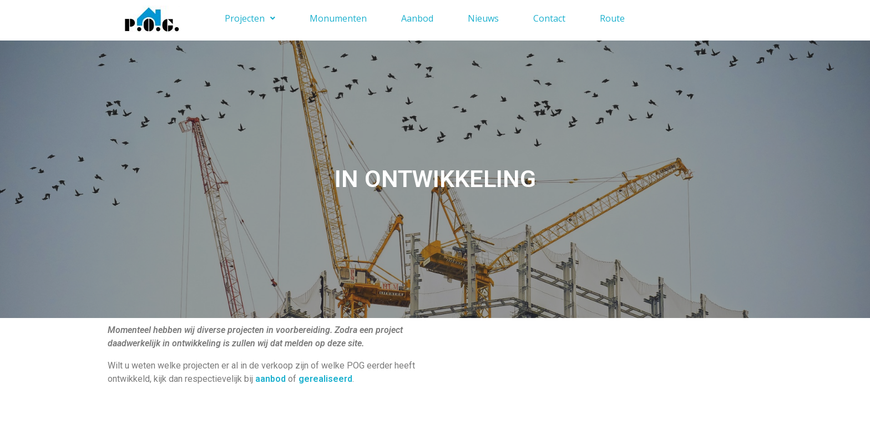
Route (612, 18)
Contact (549, 18)
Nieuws (483, 18)
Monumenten (338, 18)
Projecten (250, 18)
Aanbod (417, 18)
